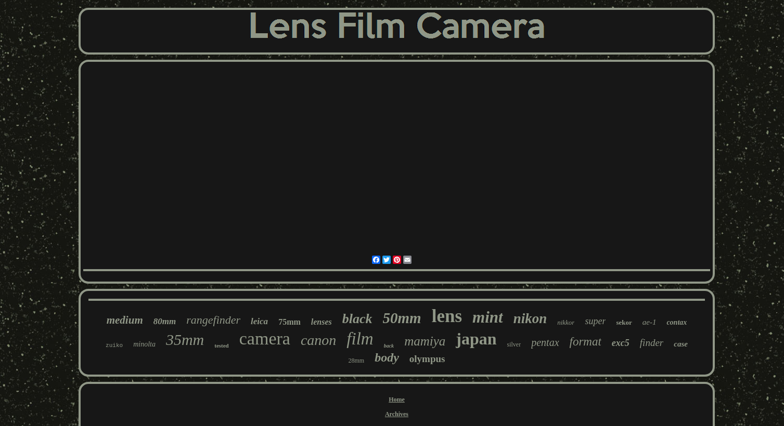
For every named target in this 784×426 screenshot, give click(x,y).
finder (651, 342)
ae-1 (649, 322)
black (357, 318)
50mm (402, 318)
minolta (144, 344)
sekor (624, 322)
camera (264, 338)
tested (221, 345)
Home (397, 399)
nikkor (565, 322)
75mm (289, 321)
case (681, 344)
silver (514, 344)
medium (125, 320)
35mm (185, 339)
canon (318, 340)
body (387, 357)
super (595, 321)
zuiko (114, 345)
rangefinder (213, 319)
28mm (357, 360)
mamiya (424, 341)
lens (447, 316)
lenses (321, 321)
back (389, 346)
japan (476, 338)
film (359, 338)
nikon (530, 318)
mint (487, 317)
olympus (427, 358)
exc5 (620, 343)
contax (676, 322)
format (585, 341)
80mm (164, 321)
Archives (396, 414)
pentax (545, 342)
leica (259, 321)
